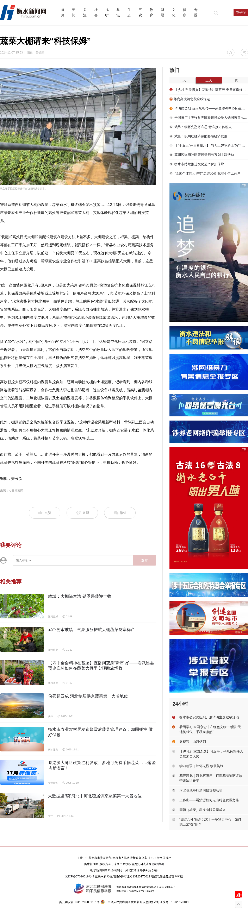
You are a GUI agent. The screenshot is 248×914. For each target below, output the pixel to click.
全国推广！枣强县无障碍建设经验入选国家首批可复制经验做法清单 (208, 117)
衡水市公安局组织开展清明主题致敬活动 (209, 717)
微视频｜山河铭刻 (192, 741)
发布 (144, 560)
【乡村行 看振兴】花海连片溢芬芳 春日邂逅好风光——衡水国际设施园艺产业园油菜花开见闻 (208, 90)
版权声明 (158, 864)
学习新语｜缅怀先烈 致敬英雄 (201, 766)
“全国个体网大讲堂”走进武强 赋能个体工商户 (205, 173)
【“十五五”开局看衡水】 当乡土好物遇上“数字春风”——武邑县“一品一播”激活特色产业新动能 (208, 145)
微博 (82, 513)
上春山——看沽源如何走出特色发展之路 (209, 800)
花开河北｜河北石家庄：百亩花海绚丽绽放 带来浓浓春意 (210, 778)
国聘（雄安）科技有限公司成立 (202, 810)
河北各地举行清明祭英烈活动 (200, 790)
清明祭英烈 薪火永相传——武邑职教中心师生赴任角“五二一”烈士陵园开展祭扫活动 (208, 108)
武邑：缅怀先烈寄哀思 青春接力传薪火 (200, 127)
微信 (119, 513)
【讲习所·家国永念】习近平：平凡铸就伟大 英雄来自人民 (211, 754)
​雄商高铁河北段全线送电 (189, 99)
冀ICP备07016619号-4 (79, 876)
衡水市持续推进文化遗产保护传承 (196, 164)
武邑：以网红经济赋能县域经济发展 (198, 136)
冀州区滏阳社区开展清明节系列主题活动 (201, 155)
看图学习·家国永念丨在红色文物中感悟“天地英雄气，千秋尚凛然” (210, 729)
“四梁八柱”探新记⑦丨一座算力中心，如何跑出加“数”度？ (210, 822)
